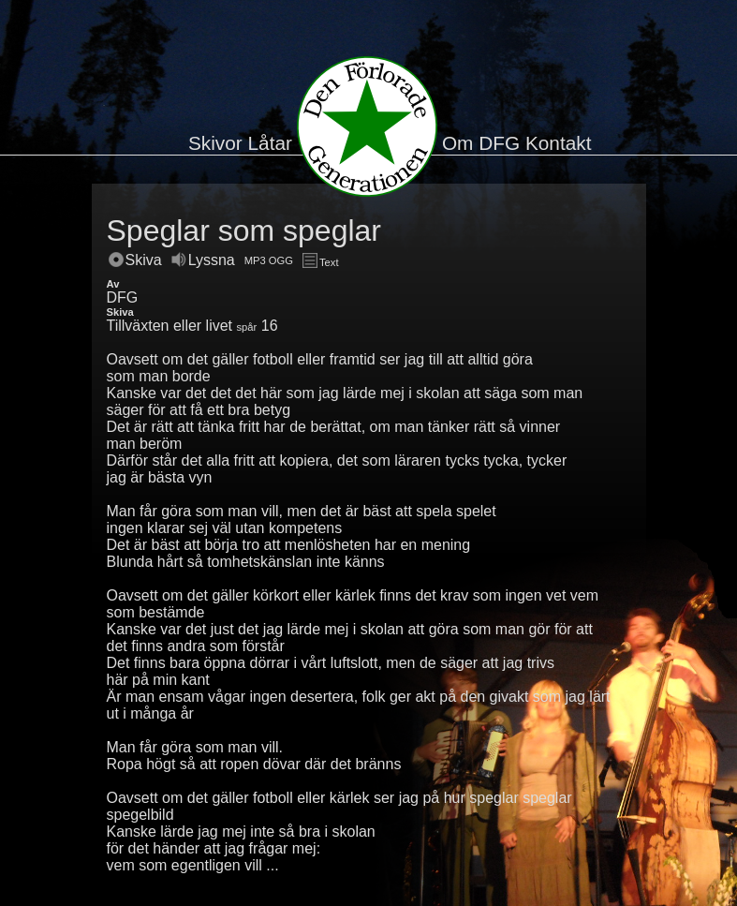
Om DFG (481, 143)
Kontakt (558, 143)
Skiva (135, 260)
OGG (281, 260)
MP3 (255, 260)
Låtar (270, 143)
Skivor (215, 143)
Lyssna (203, 260)
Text (320, 262)
